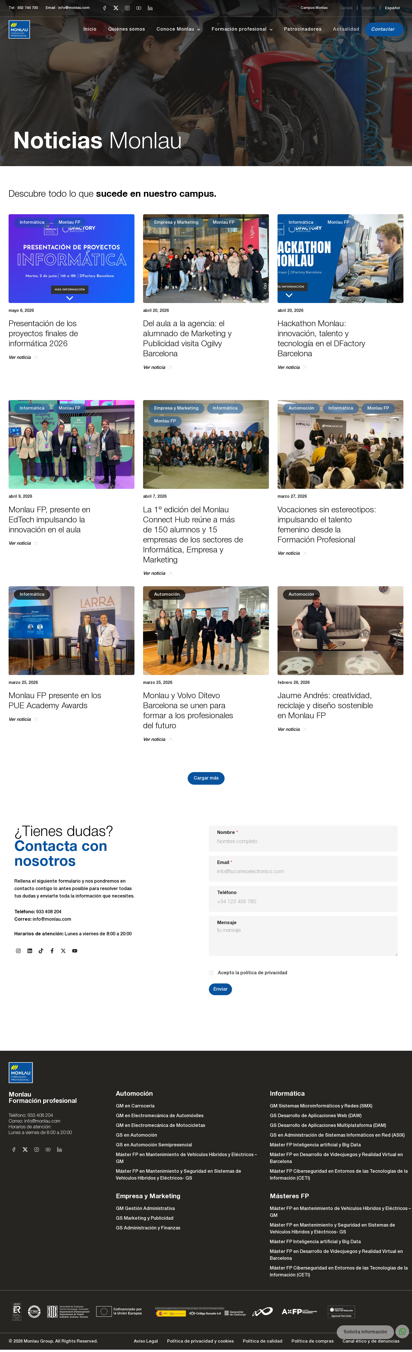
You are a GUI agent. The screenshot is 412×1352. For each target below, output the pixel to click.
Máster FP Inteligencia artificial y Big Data (315, 1145)
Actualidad (346, 29)
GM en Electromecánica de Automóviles (159, 1116)
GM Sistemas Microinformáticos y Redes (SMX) (321, 1106)
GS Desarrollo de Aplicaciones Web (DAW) (316, 1116)
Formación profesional (242, 29)
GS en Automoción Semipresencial (154, 1145)
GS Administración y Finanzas (148, 1228)
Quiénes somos (126, 29)
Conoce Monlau (178, 29)
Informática (32, 223)
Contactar (383, 29)
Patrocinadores (303, 29)
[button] (206, 778)
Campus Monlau (314, 7)
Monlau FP (69, 223)
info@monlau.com (52, 920)
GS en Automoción (136, 1135)
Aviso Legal (135, 1343)
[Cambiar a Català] (346, 8)
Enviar (220, 989)
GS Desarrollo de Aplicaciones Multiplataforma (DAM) (328, 1126)
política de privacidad (263, 973)
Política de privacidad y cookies (191, 1343)
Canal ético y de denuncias (369, 1343)
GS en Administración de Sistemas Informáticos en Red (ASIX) (337, 1135)
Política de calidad (256, 1343)
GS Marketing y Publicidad (144, 1219)
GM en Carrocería (135, 1106)
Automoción (301, 408)
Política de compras (308, 1343)
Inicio (90, 29)
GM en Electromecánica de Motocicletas (160, 1126)
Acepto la (252, 973)
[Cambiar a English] (369, 8)
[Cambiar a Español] (392, 8)
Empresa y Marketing (176, 223)
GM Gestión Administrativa (145, 1209)
